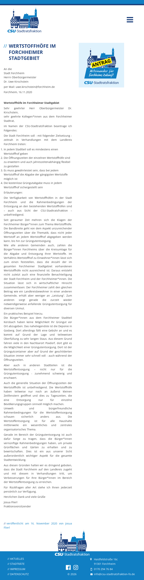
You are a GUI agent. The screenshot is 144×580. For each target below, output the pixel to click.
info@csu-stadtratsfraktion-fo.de (114, 574)
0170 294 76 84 (103, 569)
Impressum (16, 569)
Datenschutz (18, 574)
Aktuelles (16, 558)
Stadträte (16, 564)
